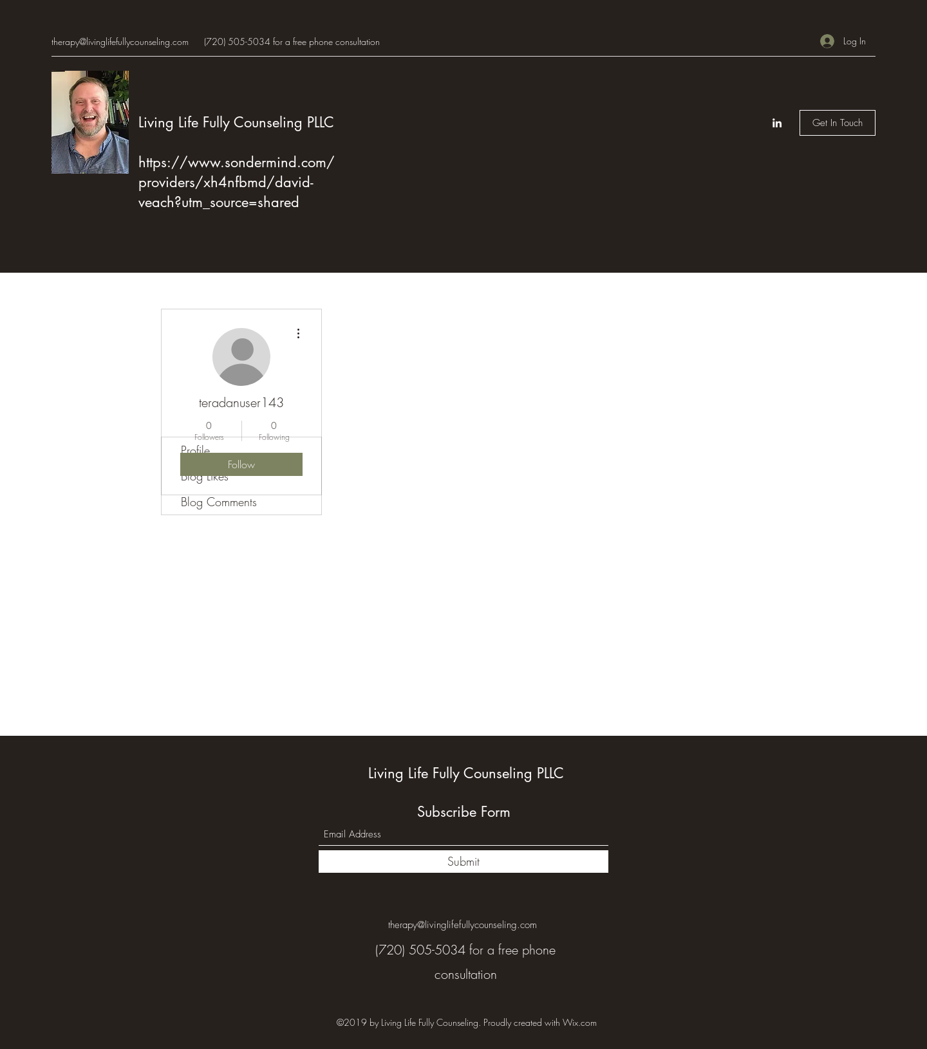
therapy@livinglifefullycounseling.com (120, 41)
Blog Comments (219, 501)
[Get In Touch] (838, 123)
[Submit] (463, 861)
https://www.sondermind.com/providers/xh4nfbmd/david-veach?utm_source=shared (236, 182)
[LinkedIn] (777, 122)
